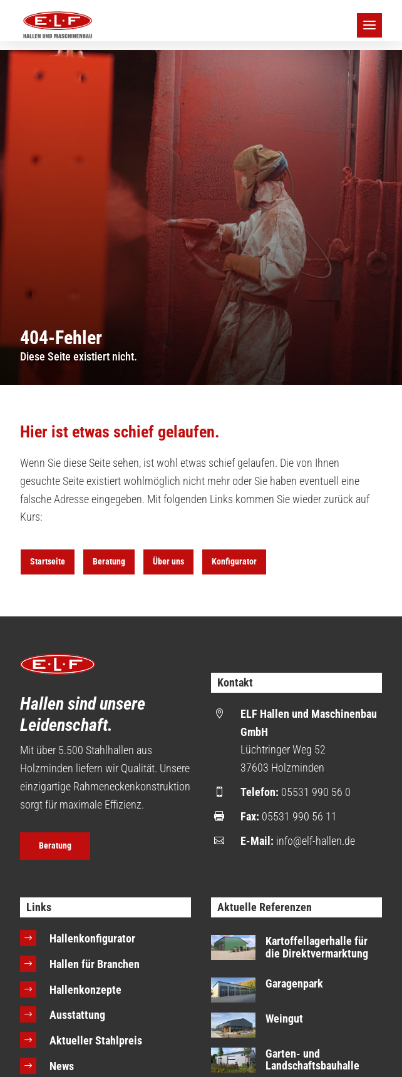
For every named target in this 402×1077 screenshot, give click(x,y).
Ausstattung (77, 1014)
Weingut (284, 1018)
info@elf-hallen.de (315, 840)
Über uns (168, 561)
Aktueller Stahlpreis (95, 1040)
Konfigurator (234, 561)
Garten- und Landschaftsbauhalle (312, 1060)
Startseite (47, 561)
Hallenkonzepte (85, 989)
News (61, 1066)
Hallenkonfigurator (92, 938)
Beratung (109, 561)
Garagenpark (294, 983)
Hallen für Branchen (94, 964)
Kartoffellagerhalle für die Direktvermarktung (316, 947)
